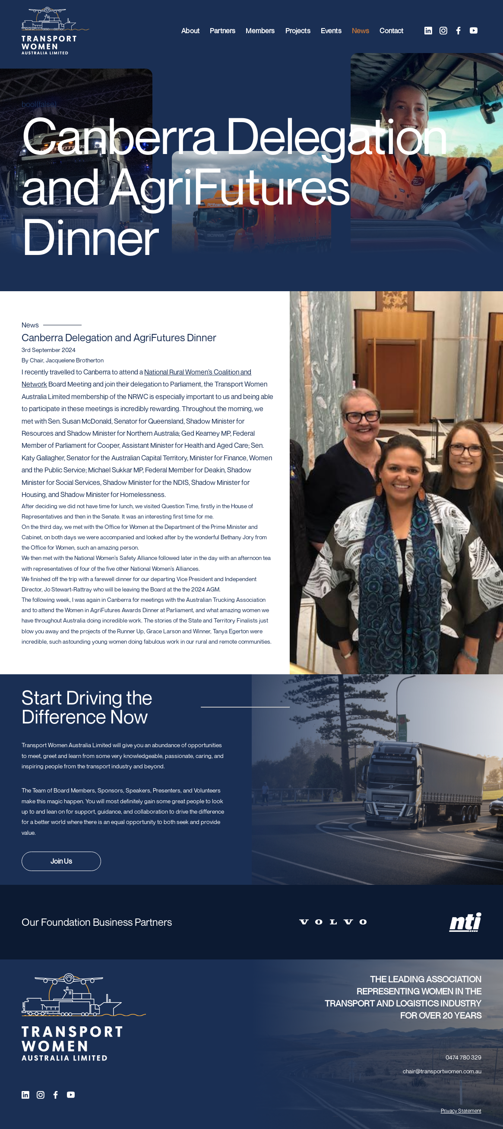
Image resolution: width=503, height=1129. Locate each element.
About (190, 30)
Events (331, 30)
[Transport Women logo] (55, 31)
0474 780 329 (463, 1057)
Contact (391, 30)
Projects (297, 30)
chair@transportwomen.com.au (442, 1071)
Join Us (61, 861)
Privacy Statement (461, 1110)
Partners (222, 30)
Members (260, 30)
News (361, 30)
